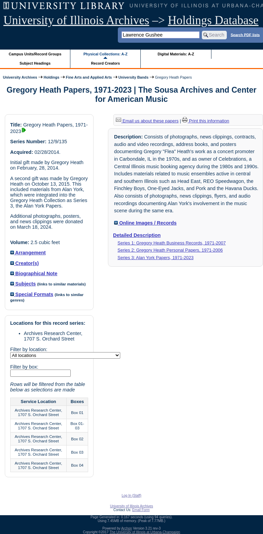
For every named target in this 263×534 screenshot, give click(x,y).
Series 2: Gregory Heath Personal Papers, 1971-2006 (170, 250)
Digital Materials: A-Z (175, 54)
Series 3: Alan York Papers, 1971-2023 (155, 257)
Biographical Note (33, 273)
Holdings (51, 77)
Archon (126, 528)
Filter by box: (24, 367)
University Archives (20, 77)
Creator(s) (24, 263)
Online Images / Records (145, 223)
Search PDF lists (245, 34)
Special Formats (31, 294)
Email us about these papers (147, 120)
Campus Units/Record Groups (35, 54)
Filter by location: (28, 349)
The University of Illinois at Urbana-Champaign (145, 532)
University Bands (134, 77)
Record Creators (105, 63)
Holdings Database (213, 20)
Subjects (23, 283)
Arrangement (28, 252)
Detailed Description (137, 235)
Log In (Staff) (131, 495)
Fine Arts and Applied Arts (89, 77)
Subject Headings (35, 63)
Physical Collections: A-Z (105, 54)
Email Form (141, 510)
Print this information (205, 120)
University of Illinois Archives (76, 20)
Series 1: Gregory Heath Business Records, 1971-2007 (171, 242)
